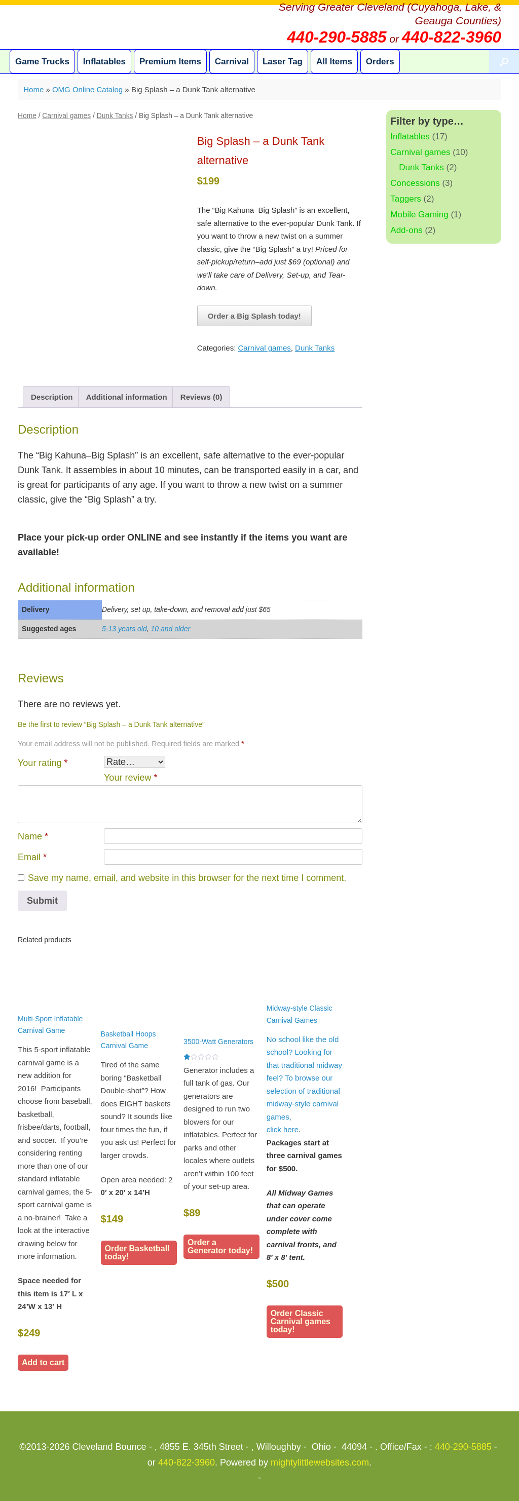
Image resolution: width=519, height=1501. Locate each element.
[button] (504, 61)
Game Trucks (42, 61)
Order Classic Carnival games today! (300, 1321)
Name (33, 836)
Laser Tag (283, 61)
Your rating (42, 763)
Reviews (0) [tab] (201, 397)
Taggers (405, 199)
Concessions (414, 183)
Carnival (232, 61)
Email (32, 857)
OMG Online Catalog (87, 89)
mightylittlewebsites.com (320, 1462)
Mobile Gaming (419, 214)
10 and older (171, 629)
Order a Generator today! (220, 1246)
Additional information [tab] (126, 397)
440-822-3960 (186, 1462)
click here (283, 1129)
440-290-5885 (463, 1447)
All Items (334, 61)
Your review (130, 778)
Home (33, 89)
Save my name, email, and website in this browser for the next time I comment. (187, 878)
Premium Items (170, 61)
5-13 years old (124, 629)
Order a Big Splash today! (254, 316)
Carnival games (66, 116)
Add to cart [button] (43, 1362)
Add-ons (406, 230)
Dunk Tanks (115, 116)
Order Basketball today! (137, 1252)
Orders (380, 61)
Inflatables (104, 61)
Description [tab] (52, 397)
